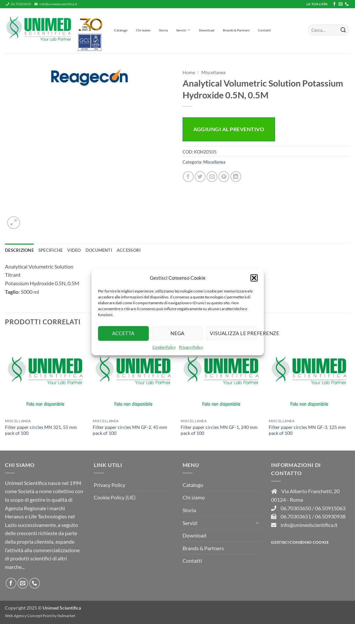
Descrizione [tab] (19, 250)
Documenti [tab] (99, 250)
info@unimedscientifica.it (55, 4)
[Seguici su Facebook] (334, 4)
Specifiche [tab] (50, 250)
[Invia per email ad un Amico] (212, 176)
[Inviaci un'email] (341, 4)
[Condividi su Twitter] (200, 176)
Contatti (264, 30)
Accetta (123, 333)
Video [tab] (74, 250)
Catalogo (121, 30)
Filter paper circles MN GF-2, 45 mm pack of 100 (130, 430)
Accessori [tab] (129, 250)
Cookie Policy (164, 347)
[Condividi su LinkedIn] (235, 176)
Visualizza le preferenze (233, 333)
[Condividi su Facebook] (188, 176)
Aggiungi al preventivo (229, 129)
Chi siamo (143, 30)
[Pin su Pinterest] (223, 176)
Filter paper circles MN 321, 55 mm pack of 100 (41, 430)
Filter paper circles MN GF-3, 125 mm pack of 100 (307, 430)
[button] (254, 277)
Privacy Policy (191, 347)
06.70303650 (18, 4)
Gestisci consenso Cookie (300, 542)
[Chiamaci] (347, 4)
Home (189, 72)
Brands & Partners (236, 30)
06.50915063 (330, 508)
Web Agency (16, 615)
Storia (163, 30)
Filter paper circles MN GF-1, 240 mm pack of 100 (219, 430)
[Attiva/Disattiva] (257, 523)
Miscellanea (213, 72)
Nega (177, 333)
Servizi (183, 30)
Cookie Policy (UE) (115, 497)
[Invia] (343, 30)
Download (206, 30)
